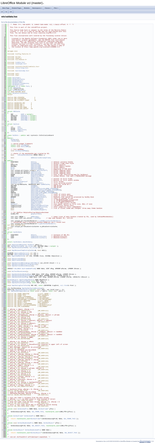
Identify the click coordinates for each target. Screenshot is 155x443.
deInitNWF (24, 147)
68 (4, 118)
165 (4, 255)
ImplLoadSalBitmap (21, 255)
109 (4, 176)
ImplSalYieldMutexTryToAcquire (24, 264)
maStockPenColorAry (38, 189)
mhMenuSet (34, 217)
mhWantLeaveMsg (37, 176)
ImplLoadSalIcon (18, 256)
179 (4, 274)
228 (4, 343)
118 (4, 189)
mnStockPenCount (37, 194)
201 (4, 305)
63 (4, 111)
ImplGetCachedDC (17, 246)
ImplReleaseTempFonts (20, 250)
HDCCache (16, 88)
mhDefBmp (24, 117)
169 (4, 260)
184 (4, 281)
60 (4, 107)
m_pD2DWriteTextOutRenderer (49, 221)
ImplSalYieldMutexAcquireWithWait (25, 263)
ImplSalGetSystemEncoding (32, 288)
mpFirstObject (36, 180)
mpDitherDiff (42, 170)
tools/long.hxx (22, 68)
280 (4, 416)
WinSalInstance (18, 79)
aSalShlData (27, 242)
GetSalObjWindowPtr (32, 430)
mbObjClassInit (37, 200)
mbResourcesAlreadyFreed (40, 158)
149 (4, 232)
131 (4, 207)
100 (4, 163)
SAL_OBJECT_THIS (38, 426)
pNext (20, 131)
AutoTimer (16, 78)
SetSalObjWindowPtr (25, 423)
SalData (15, 135)
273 (4, 406)
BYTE (12, 168)
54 (4, 99)
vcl (2, 11)
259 (4, 386)
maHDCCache (45, 184)
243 (4, 364)
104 (4, 169)
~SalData (14, 141)
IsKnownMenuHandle (25, 155)
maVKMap (37, 218)
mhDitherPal (35, 165)
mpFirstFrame (36, 179)
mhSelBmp (24, 118)
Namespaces (37, 8)
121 (4, 193)
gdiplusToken (36, 214)
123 (4, 196)
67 (4, 117)
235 (4, 353)
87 (4, 145)
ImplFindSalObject (26, 280)
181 (4, 277)
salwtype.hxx (21, 64)
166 (4, 256)
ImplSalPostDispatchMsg (21, 283)
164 (4, 253)
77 (4, 131)
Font (27, 86)
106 (4, 172)
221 (4, 333)
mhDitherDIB (35, 166)
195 (4, 297)
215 (4, 325)
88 (4, 147)
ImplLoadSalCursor (21, 253)
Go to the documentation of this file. (13, 22)
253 (4, 378)
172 (4, 264)
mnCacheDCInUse (37, 198)
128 (4, 203)
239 (4, 358)
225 (4, 339)
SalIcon (16, 124)
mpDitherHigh (36, 173)
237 (4, 356)
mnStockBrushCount (38, 196)
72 (4, 124)
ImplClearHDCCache (19, 245)
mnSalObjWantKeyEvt (38, 197)
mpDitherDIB (35, 168)
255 (4, 381)
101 (4, 165)
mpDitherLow (35, 172)
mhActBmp (24, 120)
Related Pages (16, 8)
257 (4, 384)
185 (4, 283)
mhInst (33, 162)
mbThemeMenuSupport (38, 210)
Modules (27, 8)
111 (4, 179)
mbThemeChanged (37, 208)
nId (19, 127)
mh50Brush (34, 187)
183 (4, 280)
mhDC (22, 114)
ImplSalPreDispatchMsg (20, 281)
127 (4, 201)
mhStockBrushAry (37, 193)
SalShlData (17, 232)
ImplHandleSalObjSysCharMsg (22, 276)
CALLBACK (17, 269)
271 (4, 403)
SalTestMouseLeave (19, 271)
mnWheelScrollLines (38, 236)
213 (4, 322)
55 (4, 100)
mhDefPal (24, 116)
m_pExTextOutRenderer (47, 224)
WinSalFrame (17, 82)
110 (4, 177)
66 (4, 116)
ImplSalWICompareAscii (19, 291)
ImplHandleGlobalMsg (20, 277)
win (11, 11)
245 (4, 367)
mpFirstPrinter (37, 183)
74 (4, 127)
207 (4, 313)
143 (4, 224)
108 (4, 175)
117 (4, 187)
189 (4, 288)
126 (4, 200)
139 (4, 218)
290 (4, 430)
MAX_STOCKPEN (52, 189)
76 (4, 130)
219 (4, 330)
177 (4, 271)
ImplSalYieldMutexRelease (22, 266)
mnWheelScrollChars (38, 238)
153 (4, 238)
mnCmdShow (34, 163)
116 (4, 186)
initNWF (24, 145)
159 (4, 246)
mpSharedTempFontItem (39, 205)
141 (4, 221)
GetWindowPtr (29, 416)
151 (4, 235)
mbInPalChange (36, 201)
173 (4, 266)
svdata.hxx (20, 62)
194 (4, 295)
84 (4, 141)
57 (4, 103)
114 (4, 183)
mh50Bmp (34, 186)
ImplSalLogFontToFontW (20, 285)
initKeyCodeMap (21, 151)
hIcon (20, 128)
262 (4, 391)
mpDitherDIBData (37, 169)
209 (4, 316)
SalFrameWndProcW (28, 269)
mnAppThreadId (36, 203)
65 (4, 114)
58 (4, 104)
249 (4, 372)
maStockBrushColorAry (39, 190)
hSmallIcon (22, 130)
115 (4, 184)
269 (4, 400)
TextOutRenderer (18, 90)
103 (4, 168)
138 (4, 217)
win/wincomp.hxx (22, 71)
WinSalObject (17, 81)
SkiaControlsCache (19, 93)
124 (4, 197)
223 (4, 336)
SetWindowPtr (23, 409)
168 (4, 259)
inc (6, 11)
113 (4, 182)
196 (4, 298)
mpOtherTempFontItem (39, 207)
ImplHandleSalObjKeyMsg (21, 274)
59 (4, 106)
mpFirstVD (34, 182)
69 (4, 120)
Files (56, 8)
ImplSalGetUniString (23, 290)
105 (4, 170)
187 (4, 285)
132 (4, 208)
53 (4, 97)
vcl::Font (64, 285)
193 (4, 294)
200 (4, 304)
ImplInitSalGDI (17, 259)
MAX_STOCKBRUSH (54, 190)
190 (4, 290)
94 (4, 155)
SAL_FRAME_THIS (37, 412)
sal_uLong (29, 246)
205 (4, 311)
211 (4, 319)
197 (4, 299)
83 (4, 140)
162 (4, 250)
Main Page (5, 8)
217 (4, 327)
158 (4, 245)
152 (4, 236)
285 (4, 423)
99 (4, 162)
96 (4, 158)
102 (4, 166)
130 (4, 205)
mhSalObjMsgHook (37, 175)
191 (4, 291)
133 (4, 210)
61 (4, 109)
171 (4, 263)
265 (4, 395)
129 (4, 204)
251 (4, 375)
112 (4, 180)
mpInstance (35, 177)
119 (4, 190)
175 (4, 269)
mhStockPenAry (36, 191)
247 (4, 370)
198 (4, 301)
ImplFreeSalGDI (17, 260)
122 (4, 194)
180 (4, 276)
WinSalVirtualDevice (20, 83)
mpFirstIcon (35, 204)
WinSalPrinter (17, 85)
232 (4, 349)
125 (4, 198)
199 (4, 302)
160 (4, 248)
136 (4, 214)
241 (4, 361)
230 (4, 346)
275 (4, 409)
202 (4, 306)
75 (4, 128)
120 (4, 191)
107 (4, 173)
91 (4, 151)
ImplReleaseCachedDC (20, 248)
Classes (48, 8)
